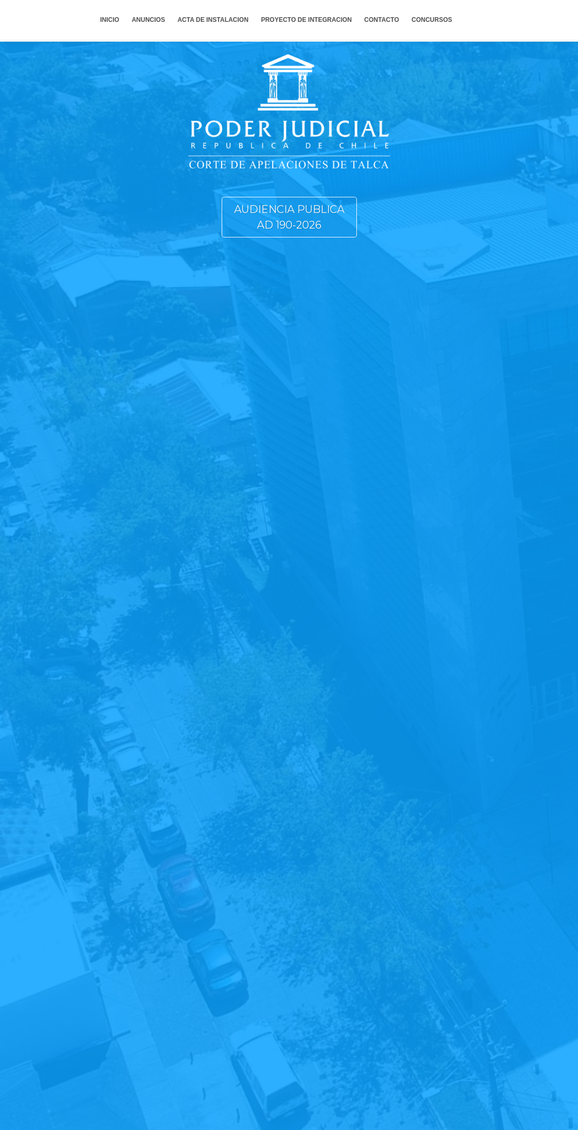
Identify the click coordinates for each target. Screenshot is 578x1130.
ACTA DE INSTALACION (212, 19)
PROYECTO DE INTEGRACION (306, 19)
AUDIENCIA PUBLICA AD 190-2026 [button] (289, 217)
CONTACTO (381, 19)
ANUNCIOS (148, 19)
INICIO (110, 19)
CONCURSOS (432, 19)
